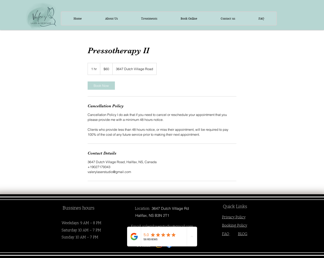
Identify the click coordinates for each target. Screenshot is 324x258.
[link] (101, 85)
